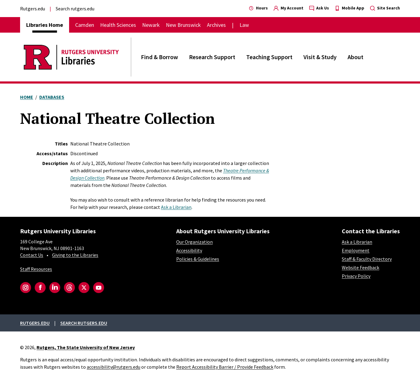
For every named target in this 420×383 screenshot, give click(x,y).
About (355, 57)
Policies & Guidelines (197, 259)
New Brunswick (183, 24)
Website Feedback (360, 267)
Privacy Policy (356, 276)
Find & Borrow (159, 57)
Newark (151, 24)
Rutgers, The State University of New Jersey (86, 347)
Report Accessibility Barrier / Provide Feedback (224, 367)
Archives (216, 24)
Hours (258, 8)
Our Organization (194, 242)
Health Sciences (118, 24)
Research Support (212, 57)
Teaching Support (269, 57)
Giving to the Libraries (75, 255)
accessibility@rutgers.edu (113, 367)
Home (26, 97)
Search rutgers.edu (75, 8)
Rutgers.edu (32, 8)
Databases (51, 97)
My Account (288, 8)
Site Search (385, 8)
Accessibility (189, 250)
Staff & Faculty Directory (367, 259)
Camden (84, 24)
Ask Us (319, 8)
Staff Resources (36, 269)
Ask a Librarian (176, 207)
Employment (355, 250)
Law (244, 24)
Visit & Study (320, 57)
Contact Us (31, 255)
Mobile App (349, 8)
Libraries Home (44, 24)
